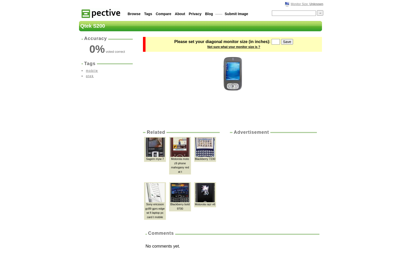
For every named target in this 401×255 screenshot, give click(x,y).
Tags (148, 14)
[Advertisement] (273, 174)
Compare (163, 14)
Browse (134, 14)
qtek (90, 76)
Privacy (195, 14)
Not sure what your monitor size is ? (233, 47)
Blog (209, 14)
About (180, 14)
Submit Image (236, 14)
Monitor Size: (307, 4)
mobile (92, 71)
